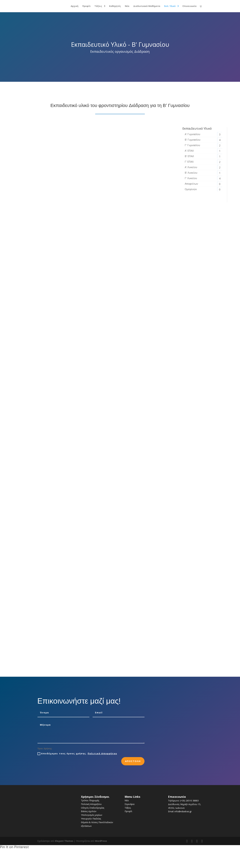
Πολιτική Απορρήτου (102, 753)
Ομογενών (191, 189)
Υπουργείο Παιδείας (91, 818)
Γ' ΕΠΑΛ (189, 161)
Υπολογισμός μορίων (91, 814)
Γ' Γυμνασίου (192, 145)
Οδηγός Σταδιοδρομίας (92, 807)
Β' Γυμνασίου (192, 139)
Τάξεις (98, 6)
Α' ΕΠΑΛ (189, 150)
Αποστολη (133, 761)
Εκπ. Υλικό (170, 6)
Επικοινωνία (190, 6)
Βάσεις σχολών (88, 811)
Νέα (127, 6)
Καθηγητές (115, 6)
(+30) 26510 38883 (189, 800)
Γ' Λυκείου (191, 178)
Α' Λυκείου (191, 167)
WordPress (101, 840)
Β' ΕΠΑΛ (189, 156)
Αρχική (74, 6)
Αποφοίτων (191, 183)
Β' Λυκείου (191, 172)
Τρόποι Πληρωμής (90, 800)
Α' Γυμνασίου (192, 134)
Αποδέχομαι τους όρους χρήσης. (77, 753)
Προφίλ (86, 6)
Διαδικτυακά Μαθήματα (146, 6)
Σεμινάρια (129, 804)
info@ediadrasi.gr (183, 811)
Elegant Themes (64, 840)
